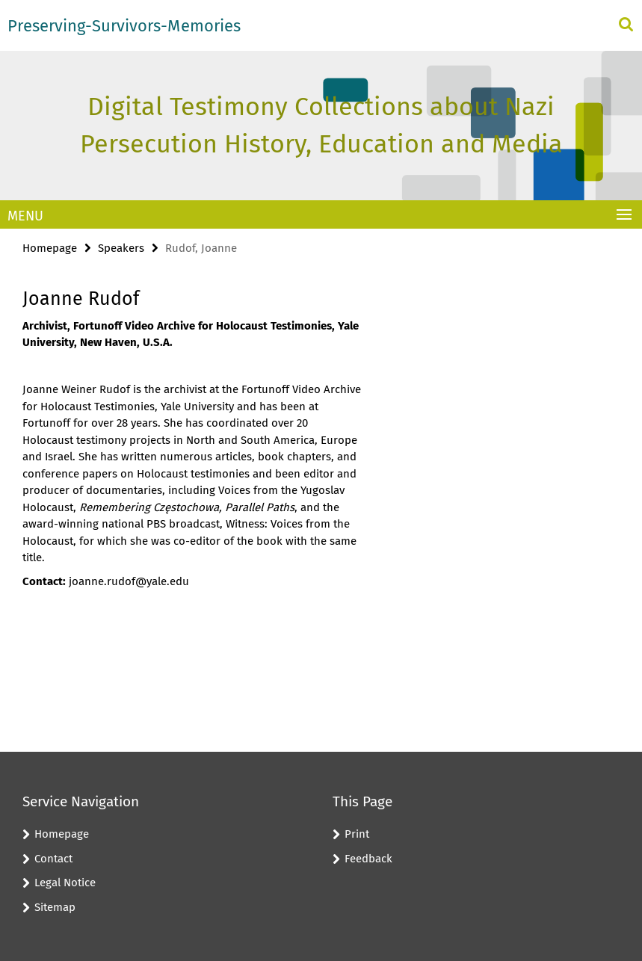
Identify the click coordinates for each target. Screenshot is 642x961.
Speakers (121, 248)
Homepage (49, 248)
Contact (53, 858)
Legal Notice (65, 882)
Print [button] (357, 834)
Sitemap (54, 907)
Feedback (368, 858)
